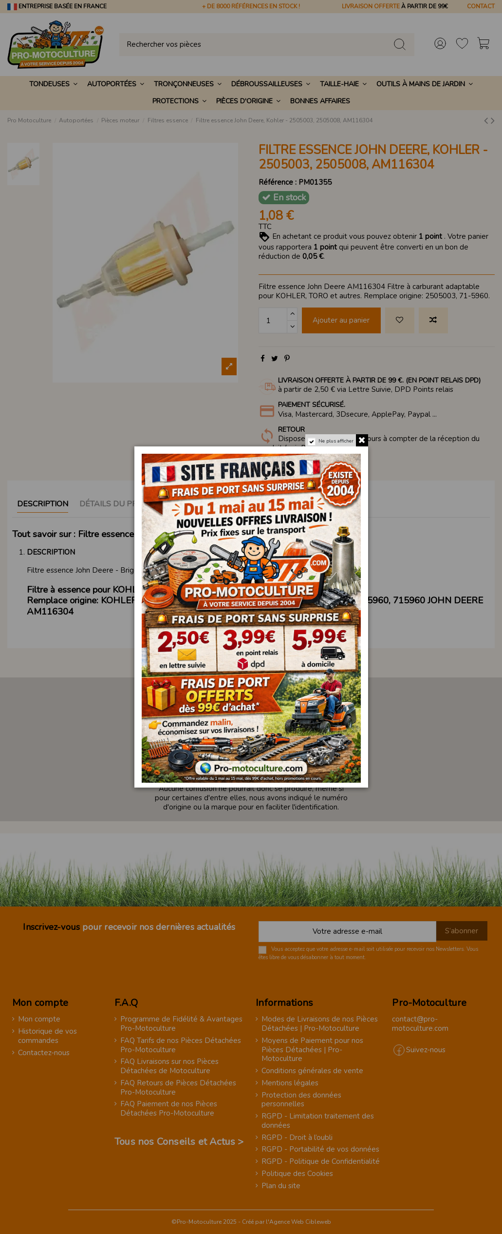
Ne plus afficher (335, 441)
